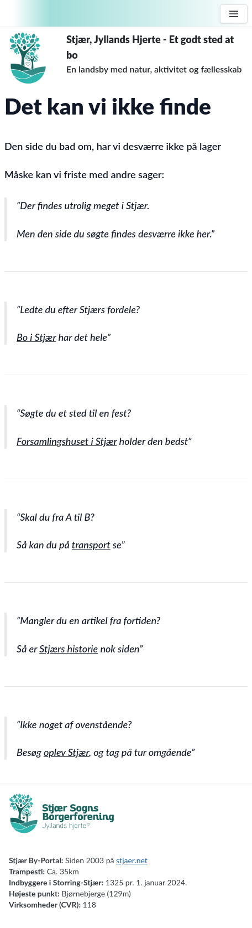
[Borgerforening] (62, 819)
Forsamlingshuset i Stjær (67, 441)
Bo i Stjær (36, 337)
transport (91, 544)
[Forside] (35, 58)
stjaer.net (132, 860)
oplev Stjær (66, 752)
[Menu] (234, 13)
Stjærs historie (68, 648)
